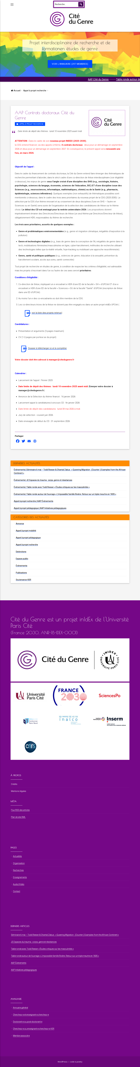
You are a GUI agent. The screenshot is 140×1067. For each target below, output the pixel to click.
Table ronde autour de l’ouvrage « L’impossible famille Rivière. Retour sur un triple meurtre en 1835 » (55, 956)
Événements (21, 566)
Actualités (17, 856)
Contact (16, 891)
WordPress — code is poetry (70, 1061)
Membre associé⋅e (21, 1036)
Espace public (22, 559)
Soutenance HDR (23, 580)
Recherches (18, 870)
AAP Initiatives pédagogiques (24, 970)
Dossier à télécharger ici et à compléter (47, 348)
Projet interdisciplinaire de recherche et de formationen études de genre (70, 45)
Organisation (19, 863)
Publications (21, 573)
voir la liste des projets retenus (47, 312)
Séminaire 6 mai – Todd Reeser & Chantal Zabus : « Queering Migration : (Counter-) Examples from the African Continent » (65, 935)
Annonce (20, 523)
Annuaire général (20, 1007)
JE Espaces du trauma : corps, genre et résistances (34, 942)
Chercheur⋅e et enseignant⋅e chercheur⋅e (31, 1014)
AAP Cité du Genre (109, 79)
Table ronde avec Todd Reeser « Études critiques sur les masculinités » (42, 949)
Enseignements (20, 877)
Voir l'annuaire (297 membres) (70, 64)
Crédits (14, 784)
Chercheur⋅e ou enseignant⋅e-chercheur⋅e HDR (33, 1029)
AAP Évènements (18, 963)
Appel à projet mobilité (26, 530)
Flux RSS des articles (20, 810)
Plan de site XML (18, 817)
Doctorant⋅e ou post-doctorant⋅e (27, 1022)
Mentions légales (18, 791)
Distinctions (21, 552)
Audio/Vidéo (18, 884)
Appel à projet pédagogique (28, 538)
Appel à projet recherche (34, 90)
